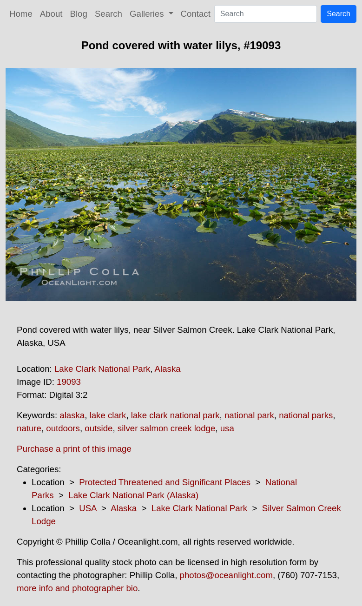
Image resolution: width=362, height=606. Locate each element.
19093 (69, 382)
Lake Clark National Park (102, 369)
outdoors (63, 428)
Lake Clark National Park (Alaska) (133, 495)
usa (227, 428)
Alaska (168, 369)
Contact (196, 14)
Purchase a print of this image (74, 449)
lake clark (108, 415)
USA (87, 508)
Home (21, 14)
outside (98, 428)
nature (29, 428)
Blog (78, 14)
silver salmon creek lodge (167, 428)
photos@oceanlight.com (226, 575)
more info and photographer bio (77, 588)
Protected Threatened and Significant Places (164, 482)
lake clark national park (175, 415)
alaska (72, 415)
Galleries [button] (148, 14)
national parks (306, 415)
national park (249, 415)
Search (108, 14)
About (51, 14)
